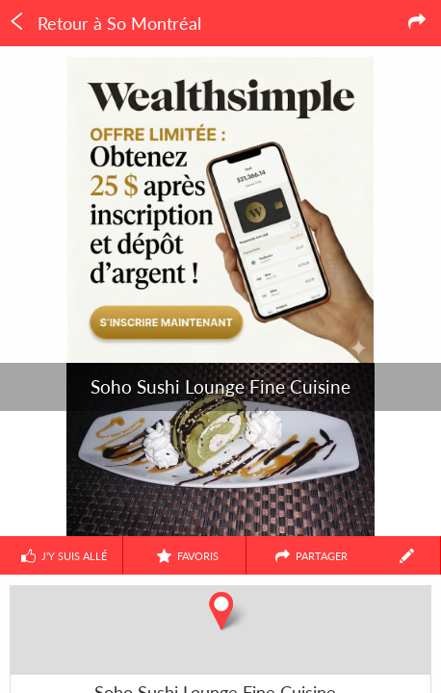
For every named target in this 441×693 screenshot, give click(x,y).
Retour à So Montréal (104, 23)
